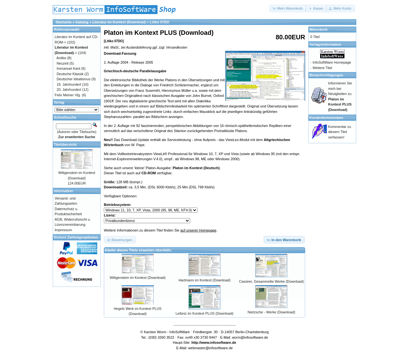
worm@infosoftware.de (250, 337)
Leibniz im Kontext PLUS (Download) (205, 313)
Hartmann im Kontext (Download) (205, 280)
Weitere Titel (322, 68)
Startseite (64, 22)
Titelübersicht (65, 144)
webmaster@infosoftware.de (210, 348)
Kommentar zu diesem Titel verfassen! (339, 132)
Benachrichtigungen (326, 75)
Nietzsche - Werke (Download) (271, 312)
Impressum (63, 230)
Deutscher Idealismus (73, 79)
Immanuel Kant (68, 68)
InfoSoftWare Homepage (332, 62)
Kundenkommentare (326, 118)
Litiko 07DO (159, 22)
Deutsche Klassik (70, 74)
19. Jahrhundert (69, 84)
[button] (287, 8)
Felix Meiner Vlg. (68, 95)
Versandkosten (176, 47)
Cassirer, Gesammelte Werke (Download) (271, 281)
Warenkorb (318, 29)
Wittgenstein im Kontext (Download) (138, 277)
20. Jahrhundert (69, 89)
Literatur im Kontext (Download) (119, 22)
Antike (61, 58)
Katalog (82, 22)
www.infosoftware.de (218, 342)
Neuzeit (62, 63)
